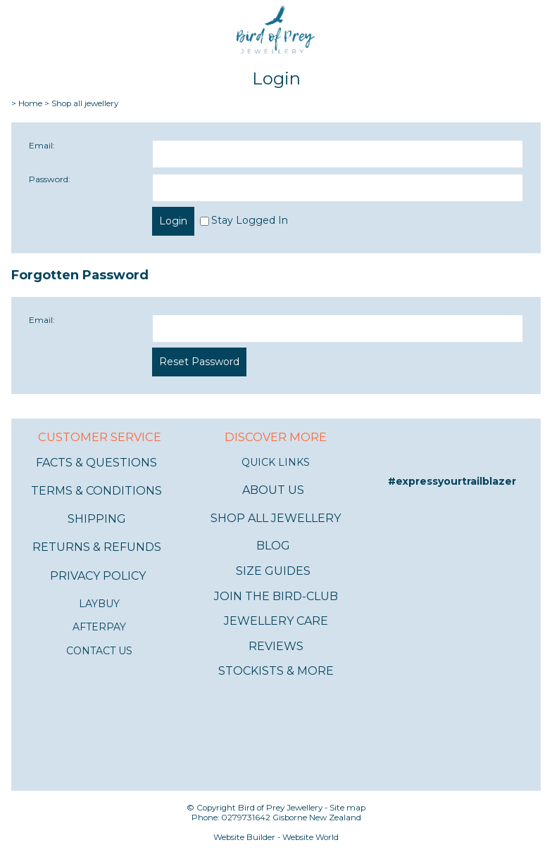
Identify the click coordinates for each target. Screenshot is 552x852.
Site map (347, 808)
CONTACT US (99, 650)
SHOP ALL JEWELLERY (276, 518)
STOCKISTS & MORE (276, 671)
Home (30, 103)
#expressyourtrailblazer (452, 481)
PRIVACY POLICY (98, 576)
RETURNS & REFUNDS (96, 547)
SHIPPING (97, 519)
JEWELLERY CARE (276, 621)
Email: (42, 145)
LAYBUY (99, 603)
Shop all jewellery (84, 103)
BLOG (273, 545)
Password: (49, 179)
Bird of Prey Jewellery (280, 808)
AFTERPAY (99, 627)
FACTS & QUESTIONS (96, 462)
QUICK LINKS (276, 462)
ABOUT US (273, 490)
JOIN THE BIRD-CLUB (276, 596)
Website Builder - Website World (276, 837)
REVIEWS (276, 646)
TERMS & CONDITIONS (96, 490)
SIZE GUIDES (273, 571)
